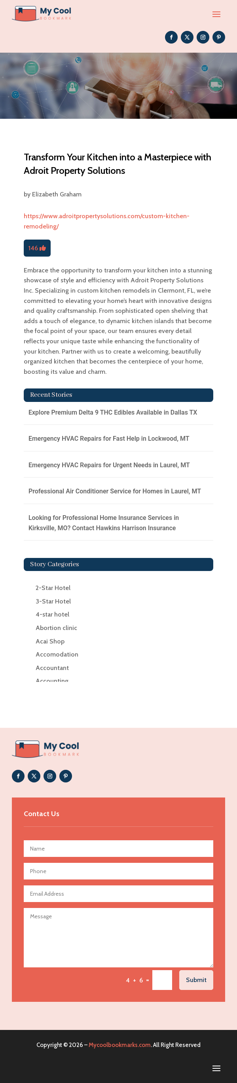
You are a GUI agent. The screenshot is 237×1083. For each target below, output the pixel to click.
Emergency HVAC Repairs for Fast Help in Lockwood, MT (109, 438)
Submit (196, 980)
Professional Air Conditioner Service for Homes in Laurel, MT (114, 491)
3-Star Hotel (53, 601)
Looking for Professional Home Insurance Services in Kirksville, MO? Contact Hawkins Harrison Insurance (103, 523)
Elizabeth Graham (57, 194)
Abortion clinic (56, 628)
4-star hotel (52, 614)
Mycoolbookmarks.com (120, 1045)
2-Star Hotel (53, 588)
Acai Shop (50, 641)
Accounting (52, 681)
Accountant (52, 668)
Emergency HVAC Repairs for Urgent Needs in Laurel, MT (109, 465)
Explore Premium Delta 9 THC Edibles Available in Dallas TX (112, 412)
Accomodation (57, 654)
